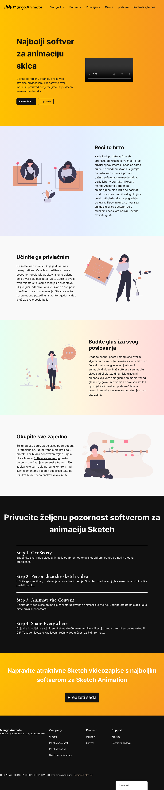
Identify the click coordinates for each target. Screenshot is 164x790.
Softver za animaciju (47, 458)
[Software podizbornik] (80, 7)
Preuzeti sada (26, 101)
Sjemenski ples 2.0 (83, 775)
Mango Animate (11, 730)
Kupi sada (45, 101)
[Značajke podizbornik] (99, 7)
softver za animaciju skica (120, 177)
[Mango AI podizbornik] (64, 7)
